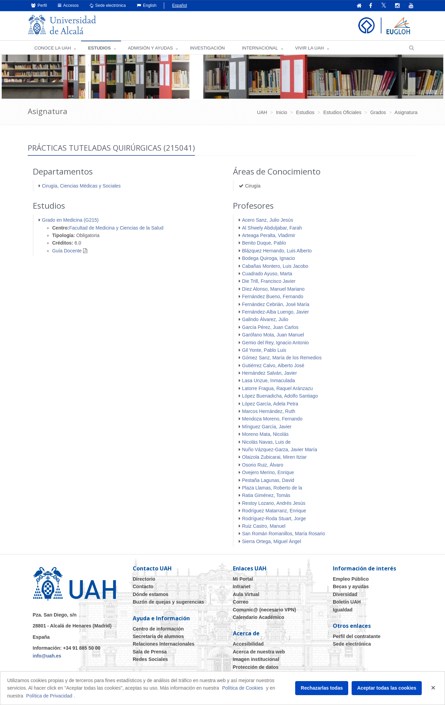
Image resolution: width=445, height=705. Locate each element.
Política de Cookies (242, 688)
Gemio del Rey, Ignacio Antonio (275, 342)
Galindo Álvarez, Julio (265, 319)
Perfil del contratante (356, 636)
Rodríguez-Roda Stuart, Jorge (274, 518)
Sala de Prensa (150, 651)
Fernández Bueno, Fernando (272, 296)
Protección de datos (256, 667)
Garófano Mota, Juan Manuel (273, 334)
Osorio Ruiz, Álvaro (263, 465)
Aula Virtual (246, 594)
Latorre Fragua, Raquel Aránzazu (277, 388)
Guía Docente (67, 250)
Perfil (39, 5)
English (147, 5)
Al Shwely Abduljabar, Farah (272, 228)
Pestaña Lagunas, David (268, 480)
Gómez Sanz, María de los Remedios (282, 357)
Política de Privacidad (49, 696)
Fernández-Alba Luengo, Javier (275, 312)
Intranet (241, 586)
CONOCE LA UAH (53, 48)
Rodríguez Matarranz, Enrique (274, 510)
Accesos (68, 5)
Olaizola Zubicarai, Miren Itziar (274, 457)
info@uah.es (47, 656)
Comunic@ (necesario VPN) (264, 609)
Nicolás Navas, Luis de (266, 442)
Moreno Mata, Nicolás (265, 434)
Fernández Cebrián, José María (276, 304)
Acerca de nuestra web (259, 651)
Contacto (143, 586)
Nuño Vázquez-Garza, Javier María (279, 449)
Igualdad (343, 609)
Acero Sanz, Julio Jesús (267, 220)
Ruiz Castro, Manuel (264, 526)
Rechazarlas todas (322, 688)
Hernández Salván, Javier (269, 373)
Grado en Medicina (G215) (70, 220)
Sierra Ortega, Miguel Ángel (271, 541)
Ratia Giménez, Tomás (266, 495)
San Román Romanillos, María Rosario (283, 533)
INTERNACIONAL (260, 48)
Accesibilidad (248, 644)
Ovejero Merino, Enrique (268, 472)
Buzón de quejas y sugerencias (168, 602)
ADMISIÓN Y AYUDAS (150, 48)
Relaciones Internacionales (164, 644)
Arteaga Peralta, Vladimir (269, 235)
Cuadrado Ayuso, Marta (267, 273)
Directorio (144, 579)
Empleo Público (351, 579)
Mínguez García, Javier (267, 426)
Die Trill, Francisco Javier (269, 281)
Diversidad (345, 594)
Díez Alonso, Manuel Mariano (273, 289)
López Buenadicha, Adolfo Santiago (280, 396)
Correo (241, 602)
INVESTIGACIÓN (207, 48)
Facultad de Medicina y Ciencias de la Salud (116, 228)
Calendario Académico (258, 617)
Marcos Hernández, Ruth (269, 411)
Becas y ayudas (351, 586)
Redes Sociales (150, 659)
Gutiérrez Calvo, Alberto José (273, 365)
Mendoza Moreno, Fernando (272, 418)
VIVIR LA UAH (309, 48)
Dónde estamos (150, 594)
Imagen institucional (256, 659)
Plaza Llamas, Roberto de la (272, 487)
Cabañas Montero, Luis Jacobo (275, 266)
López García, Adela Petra (270, 403)
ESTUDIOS (99, 48)
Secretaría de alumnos (158, 636)
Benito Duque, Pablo (264, 243)
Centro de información (158, 629)
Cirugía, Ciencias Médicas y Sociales (81, 186)
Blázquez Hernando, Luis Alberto (277, 250)
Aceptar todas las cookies (386, 688)
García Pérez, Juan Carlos (270, 327)
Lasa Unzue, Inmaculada (268, 380)
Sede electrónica (108, 5)
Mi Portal (243, 579)
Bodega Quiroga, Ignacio (268, 258)
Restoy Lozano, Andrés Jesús (273, 503)
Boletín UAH (347, 602)
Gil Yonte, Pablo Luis (264, 350)
